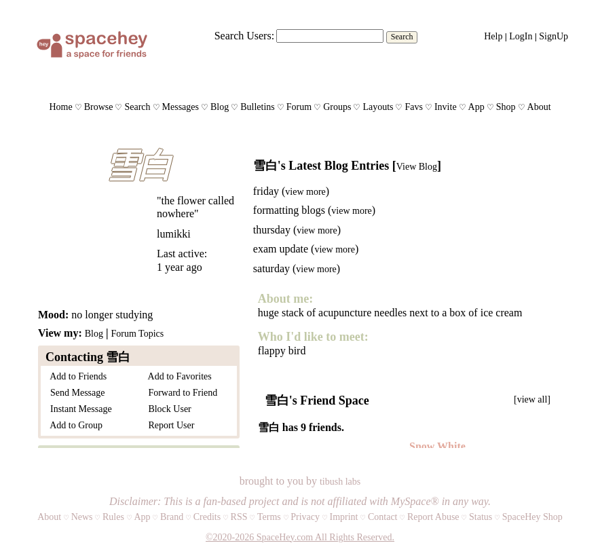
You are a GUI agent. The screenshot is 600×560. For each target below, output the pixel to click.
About (539, 107)
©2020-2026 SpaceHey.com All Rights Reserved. (300, 537)
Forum (299, 107)
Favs (413, 107)
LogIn (520, 36)
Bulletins (257, 107)
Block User (167, 409)
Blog (219, 107)
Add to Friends (76, 376)
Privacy (305, 517)
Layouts (377, 107)
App (476, 107)
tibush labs (340, 482)
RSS (239, 517)
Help (493, 36)
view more (305, 192)
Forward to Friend (180, 393)
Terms (269, 517)
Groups (337, 107)
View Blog (416, 167)
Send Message (75, 393)
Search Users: (244, 35)
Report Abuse (433, 517)
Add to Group (73, 425)
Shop (506, 107)
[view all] (532, 399)
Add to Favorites (177, 376)
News (82, 517)
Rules (113, 517)
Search (402, 36)
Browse (98, 107)
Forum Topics (137, 334)
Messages (180, 107)
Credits (207, 517)
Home (60, 107)
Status (480, 517)
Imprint (343, 517)
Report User (168, 425)
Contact (383, 517)
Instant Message (78, 409)
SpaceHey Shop (532, 517)
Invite (445, 107)
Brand (171, 517)
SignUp (553, 36)
